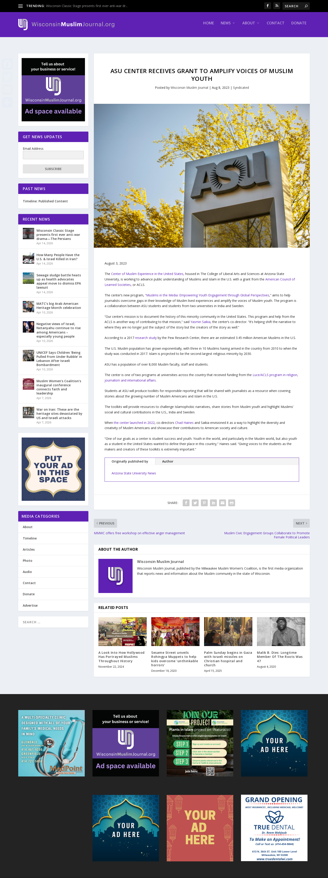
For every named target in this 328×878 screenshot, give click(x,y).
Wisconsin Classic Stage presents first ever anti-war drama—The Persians (58, 230)
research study (146, 333)
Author (167, 457)
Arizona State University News (134, 469)
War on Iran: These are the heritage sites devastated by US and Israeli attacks (59, 409)
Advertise (30, 601)
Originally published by (130, 457)
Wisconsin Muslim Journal (189, 83)
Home (208, 26)
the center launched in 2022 (134, 418)
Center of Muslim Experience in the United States (147, 269)
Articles (29, 545)
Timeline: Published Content (45, 197)
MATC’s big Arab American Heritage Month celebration (58, 301)
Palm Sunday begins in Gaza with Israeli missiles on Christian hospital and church (228, 654)
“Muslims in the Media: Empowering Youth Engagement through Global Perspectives (207, 291)
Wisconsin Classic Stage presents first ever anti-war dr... (87, 6)
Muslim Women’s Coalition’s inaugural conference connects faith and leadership (58, 383)
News (226, 26)
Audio (27, 567)
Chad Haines (184, 418)
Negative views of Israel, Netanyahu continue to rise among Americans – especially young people (58, 326)
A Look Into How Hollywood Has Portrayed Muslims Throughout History (121, 652)
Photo (27, 556)
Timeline (30, 534)
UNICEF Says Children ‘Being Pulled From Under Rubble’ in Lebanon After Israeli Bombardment (59, 354)
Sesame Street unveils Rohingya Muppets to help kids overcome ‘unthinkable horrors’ (174, 654)
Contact (275, 26)
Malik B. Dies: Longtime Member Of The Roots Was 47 (280, 652)
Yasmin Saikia (200, 318)
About (248, 26)
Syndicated (241, 83)
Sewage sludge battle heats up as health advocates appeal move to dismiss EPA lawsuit (58, 277)
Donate (298, 26)
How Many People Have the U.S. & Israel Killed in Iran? (57, 253)
